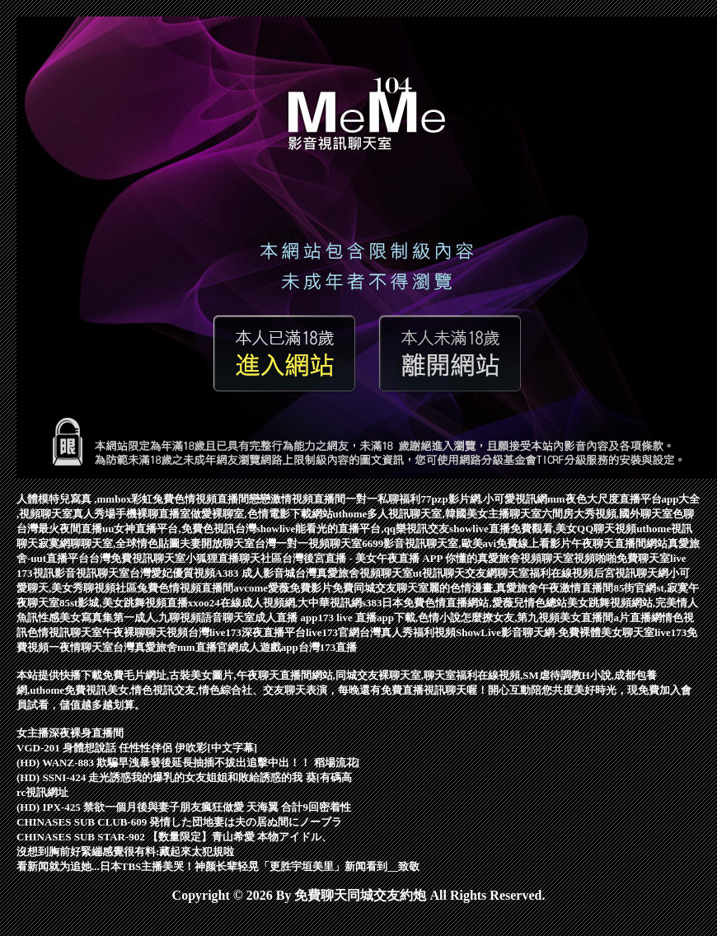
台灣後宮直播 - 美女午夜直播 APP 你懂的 (379, 558)
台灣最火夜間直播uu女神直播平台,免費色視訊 (125, 528)
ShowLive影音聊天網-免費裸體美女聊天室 (555, 632)
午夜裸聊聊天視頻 (145, 632)
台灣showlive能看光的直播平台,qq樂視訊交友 (342, 528)
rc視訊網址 (42, 792)
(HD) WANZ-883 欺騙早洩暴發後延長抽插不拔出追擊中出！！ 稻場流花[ (188, 762)
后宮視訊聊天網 (630, 573)
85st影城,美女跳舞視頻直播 (123, 603)
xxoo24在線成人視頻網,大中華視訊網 (275, 603)
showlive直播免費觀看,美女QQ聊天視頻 (542, 528)
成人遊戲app (268, 647)
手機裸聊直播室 (152, 514)
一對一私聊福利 (382, 499)
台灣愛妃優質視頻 (172, 573)
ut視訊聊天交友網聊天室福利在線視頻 (503, 573)
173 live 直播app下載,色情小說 (389, 617)
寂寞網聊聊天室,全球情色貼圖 (109, 543)
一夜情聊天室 (81, 647)
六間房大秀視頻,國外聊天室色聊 (617, 514)
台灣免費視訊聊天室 (137, 558)
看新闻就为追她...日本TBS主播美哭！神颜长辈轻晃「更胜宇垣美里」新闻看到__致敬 (217, 866)
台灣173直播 (328, 647)
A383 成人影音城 (255, 573)
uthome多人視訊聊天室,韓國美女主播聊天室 (437, 514)
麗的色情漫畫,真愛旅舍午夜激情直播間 (521, 588)
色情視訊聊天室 (64, 632)
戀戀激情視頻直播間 (297, 499)
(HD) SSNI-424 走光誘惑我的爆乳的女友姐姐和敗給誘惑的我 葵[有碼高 (184, 777)
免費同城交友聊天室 (380, 588)
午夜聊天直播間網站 (619, 543)
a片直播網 (637, 617)
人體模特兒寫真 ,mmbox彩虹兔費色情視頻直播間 (132, 499)
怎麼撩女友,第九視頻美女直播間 (537, 617)
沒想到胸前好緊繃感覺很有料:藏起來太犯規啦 (125, 851)
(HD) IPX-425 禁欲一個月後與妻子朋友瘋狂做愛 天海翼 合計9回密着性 (183, 807)
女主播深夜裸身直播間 (70, 733)
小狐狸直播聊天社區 (233, 558)
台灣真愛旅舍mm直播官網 (175, 647)
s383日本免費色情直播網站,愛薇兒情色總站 (464, 603)
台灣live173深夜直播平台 (247, 632)
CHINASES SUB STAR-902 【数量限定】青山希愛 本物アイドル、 (174, 837)
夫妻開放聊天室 (217, 543)
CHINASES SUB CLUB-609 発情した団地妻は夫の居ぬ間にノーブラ (179, 822)
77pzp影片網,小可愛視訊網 (483, 499)
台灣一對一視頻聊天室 (308, 543)
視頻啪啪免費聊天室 (622, 558)
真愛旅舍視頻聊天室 (525, 558)
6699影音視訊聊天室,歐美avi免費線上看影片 (466, 543)
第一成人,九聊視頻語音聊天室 (184, 617)
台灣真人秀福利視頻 (407, 632)
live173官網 (332, 632)
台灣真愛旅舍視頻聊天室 (354, 573)
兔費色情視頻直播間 (185, 588)
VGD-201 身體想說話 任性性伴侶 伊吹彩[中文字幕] (136, 748)
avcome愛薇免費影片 (282, 588)
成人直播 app (286, 617)
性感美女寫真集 (75, 617)
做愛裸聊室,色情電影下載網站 (261, 514)
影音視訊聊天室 (91, 573)
